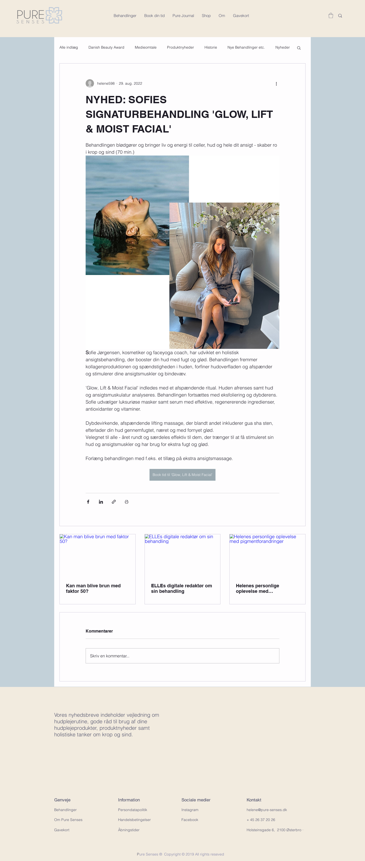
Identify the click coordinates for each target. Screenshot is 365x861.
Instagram (189, 809)
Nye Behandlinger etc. (246, 47)
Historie (210, 47)
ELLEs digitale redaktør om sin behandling (181, 588)
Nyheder (282, 47)
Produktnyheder (180, 47)
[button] (331, 15)
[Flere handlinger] (276, 83)
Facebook (189, 819)
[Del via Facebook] (88, 501)
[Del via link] (113, 501)
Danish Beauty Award (106, 47)
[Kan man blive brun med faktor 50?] (97, 555)
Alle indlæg (68, 47)
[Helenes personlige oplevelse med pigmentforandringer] (267, 555)
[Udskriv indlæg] (126, 501)
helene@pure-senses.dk (267, 809)
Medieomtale (146, 47)
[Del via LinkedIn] (100, 501)
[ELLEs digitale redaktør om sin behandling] (182, 555)
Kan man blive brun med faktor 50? (93, 588)
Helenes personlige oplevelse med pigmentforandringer (259, 588)
